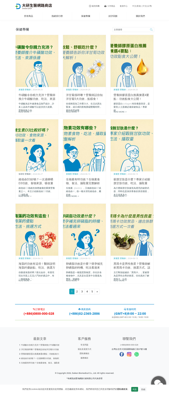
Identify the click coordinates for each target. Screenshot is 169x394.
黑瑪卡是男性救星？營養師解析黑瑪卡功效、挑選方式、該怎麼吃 (132, 267)
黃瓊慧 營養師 (25, 89)
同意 (135, 389)
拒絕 (143, 389)
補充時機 (94, 6)
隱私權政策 (122, 389)
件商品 (109, 6)
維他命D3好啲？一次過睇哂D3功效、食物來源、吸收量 (36, 181)
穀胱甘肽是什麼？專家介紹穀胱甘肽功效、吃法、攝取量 (132, 181)
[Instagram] (129, 354)
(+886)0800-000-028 (129, 344)
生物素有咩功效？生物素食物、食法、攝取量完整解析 (83, 181)
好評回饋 (113, 15)
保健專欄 (85, 15)
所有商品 (28, 15)
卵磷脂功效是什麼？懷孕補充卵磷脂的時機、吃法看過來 (84, 265)
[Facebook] (122, 354)
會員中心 (124, 6)
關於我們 (140, 15)
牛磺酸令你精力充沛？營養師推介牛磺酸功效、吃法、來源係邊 (37, 99)
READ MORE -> (25, 111)
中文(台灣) (147, 6)
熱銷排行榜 (57, 15)
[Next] (97, 291)
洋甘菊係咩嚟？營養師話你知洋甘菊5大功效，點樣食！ (84, 97)
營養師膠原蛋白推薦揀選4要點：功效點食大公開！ (131, 97)
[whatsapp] (136, 354)
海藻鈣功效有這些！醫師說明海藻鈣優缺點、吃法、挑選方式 (37, 267)
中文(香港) (136, 6)
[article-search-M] (131, 29)
